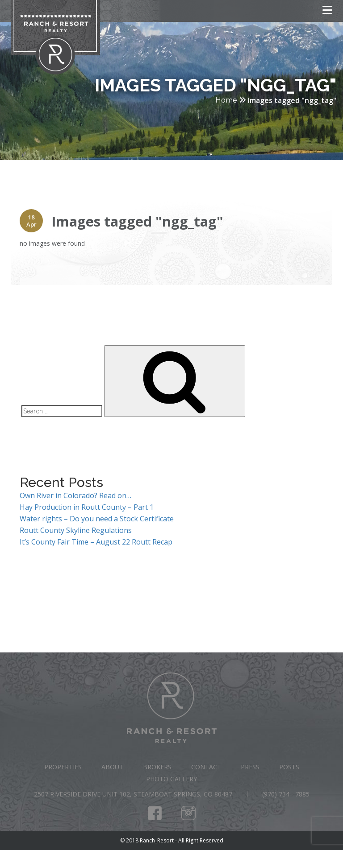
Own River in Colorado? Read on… (75, 495)
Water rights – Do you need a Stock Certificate (97, 519)
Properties (63, 767)
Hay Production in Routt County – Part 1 (87, 507)
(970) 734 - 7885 (286, 794)
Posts (289, 767)
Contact (206, 767)
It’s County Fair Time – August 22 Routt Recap (96, 542)
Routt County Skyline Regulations (76, 530)
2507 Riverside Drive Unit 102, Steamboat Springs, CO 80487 (133, 794)
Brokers (157, 767)
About (112, 767)
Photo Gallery (171, 779)
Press (250, 767)
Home (226, 100)
